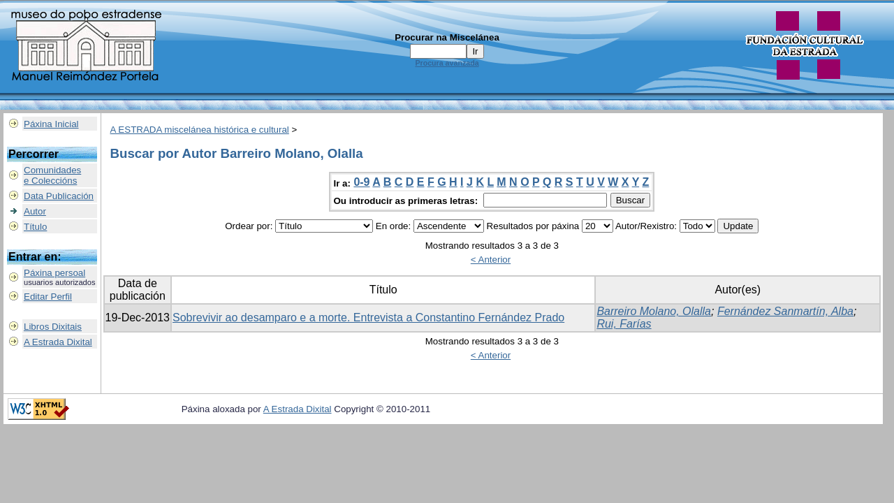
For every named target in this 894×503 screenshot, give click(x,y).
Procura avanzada (446, 63)
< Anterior (491, 259)
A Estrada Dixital (58, 342)
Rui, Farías (623, 324)
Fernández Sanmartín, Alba (785, 311)
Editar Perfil (48, 296)
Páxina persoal (54, 273)
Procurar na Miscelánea (447, 37)
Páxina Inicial (51, 124)
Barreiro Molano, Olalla (653, 311)
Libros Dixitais (53, 326)
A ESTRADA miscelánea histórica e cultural (199, 129)
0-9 (361, 182)
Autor (35, 211)
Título (35, 226)
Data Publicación (59, 196)
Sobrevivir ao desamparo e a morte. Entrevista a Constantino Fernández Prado (368, 317)
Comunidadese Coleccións (52, 175)
